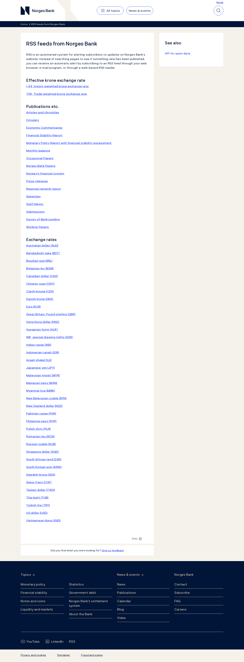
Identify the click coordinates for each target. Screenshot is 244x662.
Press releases (37, 181)
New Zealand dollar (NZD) (44, 406)
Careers (180, 609)
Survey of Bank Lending (43, 219)
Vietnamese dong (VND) (43, 520)
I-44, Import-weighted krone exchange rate (57, 86)
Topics (26, 574)
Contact (180, 584)
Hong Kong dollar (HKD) (42, 322)
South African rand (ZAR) (43, 459)
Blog (120, 609)
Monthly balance (38, 150)
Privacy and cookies (33, 655)
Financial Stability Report (44, 135)
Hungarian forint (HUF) (42, 329)
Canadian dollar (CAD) (42, 276)
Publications (126, 592)
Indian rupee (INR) (38, 345)
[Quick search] (218, 10)
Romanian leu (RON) (40, 436)
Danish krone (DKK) (39, 299)
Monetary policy (33, 584)
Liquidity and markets (37, 609)
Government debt (82, 592)
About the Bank (81, 614)
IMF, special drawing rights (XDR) (49, 337)
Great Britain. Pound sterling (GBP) (51, 314)
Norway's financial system (45, 173)
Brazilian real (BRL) (39, 261)
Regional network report (43, 189)
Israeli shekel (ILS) (39, 360)
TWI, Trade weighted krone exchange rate (56, 94)
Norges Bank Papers (40, 166)
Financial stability (34, 592)
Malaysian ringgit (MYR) (43, 375)
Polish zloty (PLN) (38, 429)
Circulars (32, 120)
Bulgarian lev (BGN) (40, 268)
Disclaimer (63, 655)
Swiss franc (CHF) (39, 482)
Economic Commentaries (44, 127)
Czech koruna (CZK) (40, 291)
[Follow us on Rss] (72, 641)
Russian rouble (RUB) (41, 444)
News (121, 584)
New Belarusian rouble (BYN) (46, 398)
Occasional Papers (40, 158)
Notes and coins (33, 601)
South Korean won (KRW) (44, 467)
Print (135, 538)
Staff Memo (34, 204)
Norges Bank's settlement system (88, 603)
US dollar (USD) (36, 513)
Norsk (220, 2)
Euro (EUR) (33, 306)
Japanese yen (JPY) (40, 367)
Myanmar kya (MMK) (40, 390)
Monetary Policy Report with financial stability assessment (69, 143)
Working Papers (37, 227)
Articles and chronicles (42, 112)
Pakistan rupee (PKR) (41, 413)
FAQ (177, 601)
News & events (128, 574)
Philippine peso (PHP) (41, 421)
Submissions (35, 211)
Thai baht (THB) (37, 497)
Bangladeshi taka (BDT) (43, 253)
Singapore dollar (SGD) (42, 451)
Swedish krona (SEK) (40, 474)
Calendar (124, 601)
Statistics (76, 584)
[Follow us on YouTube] (30, 641)
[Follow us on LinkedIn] (54, 641)
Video (121, 618)
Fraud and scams (92, 655)
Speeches (33, 196)
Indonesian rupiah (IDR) (42, 352)
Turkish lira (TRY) (38, 505)
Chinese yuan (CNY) (40, 283)
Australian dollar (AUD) (42, 245)
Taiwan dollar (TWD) (40, 490)
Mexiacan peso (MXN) (41, 383)
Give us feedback (113, 550)
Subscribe (182, 592)
